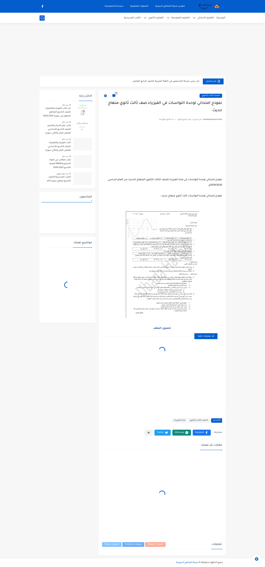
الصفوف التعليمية (139, 6)
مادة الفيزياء (179, 420)
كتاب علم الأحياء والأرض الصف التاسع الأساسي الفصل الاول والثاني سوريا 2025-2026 (58, 129)
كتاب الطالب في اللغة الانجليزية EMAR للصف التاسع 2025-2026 (60, 164)
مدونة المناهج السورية (187, 562)
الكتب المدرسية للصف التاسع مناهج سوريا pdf (59, 179)
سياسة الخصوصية (114, 6)
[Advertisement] (132, 50)
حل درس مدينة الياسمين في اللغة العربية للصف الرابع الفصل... (165, 81)
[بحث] (42, 18)
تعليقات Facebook (133, 544)
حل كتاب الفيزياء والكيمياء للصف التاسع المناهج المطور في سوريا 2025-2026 (57, 112)
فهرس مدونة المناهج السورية (170, 6)
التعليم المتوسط (180, 18)
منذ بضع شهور (62, 173)
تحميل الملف (162, 328)
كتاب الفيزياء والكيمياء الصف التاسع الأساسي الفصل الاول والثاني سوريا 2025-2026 (58, 147)
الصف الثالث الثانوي (211, 96)
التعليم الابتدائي (205, 18)
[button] (202, 433)
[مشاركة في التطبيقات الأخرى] (148, 433)
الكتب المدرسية (132, 18)
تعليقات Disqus (112, 544)
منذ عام (65, 105)
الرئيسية (220, 18)
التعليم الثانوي (156, 18)
